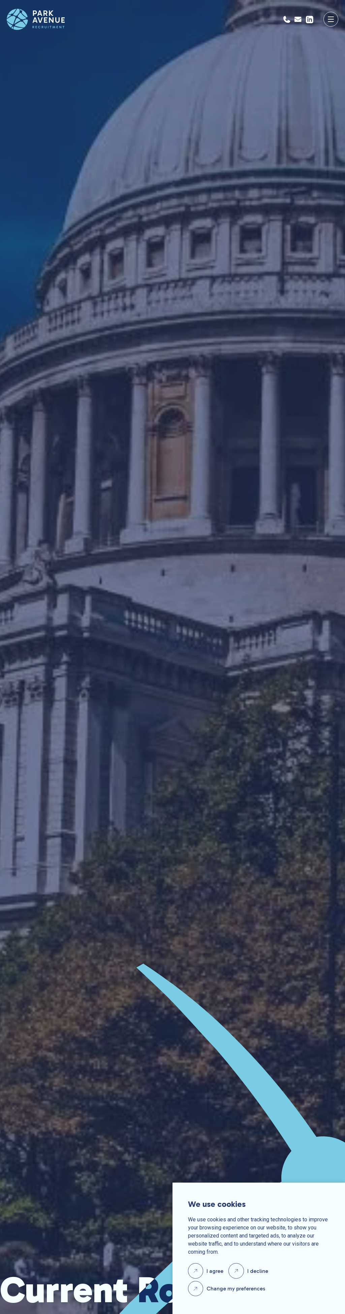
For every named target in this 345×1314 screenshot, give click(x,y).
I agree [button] (215, 1271)
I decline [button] (257, 1271)
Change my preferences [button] (236, 1288)
